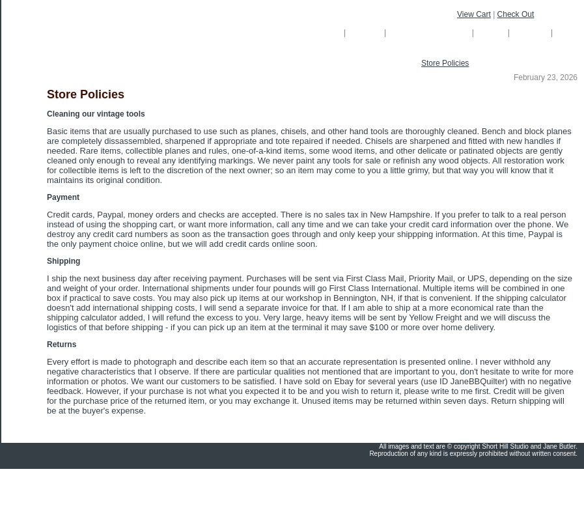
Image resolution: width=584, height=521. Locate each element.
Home (324, 32)
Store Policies (445, 63)
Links (570, 32)
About (491, 32)
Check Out (516, 14)
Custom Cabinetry (429, 32)
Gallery (366, 32)
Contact (531, 32)
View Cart (474, 14)
